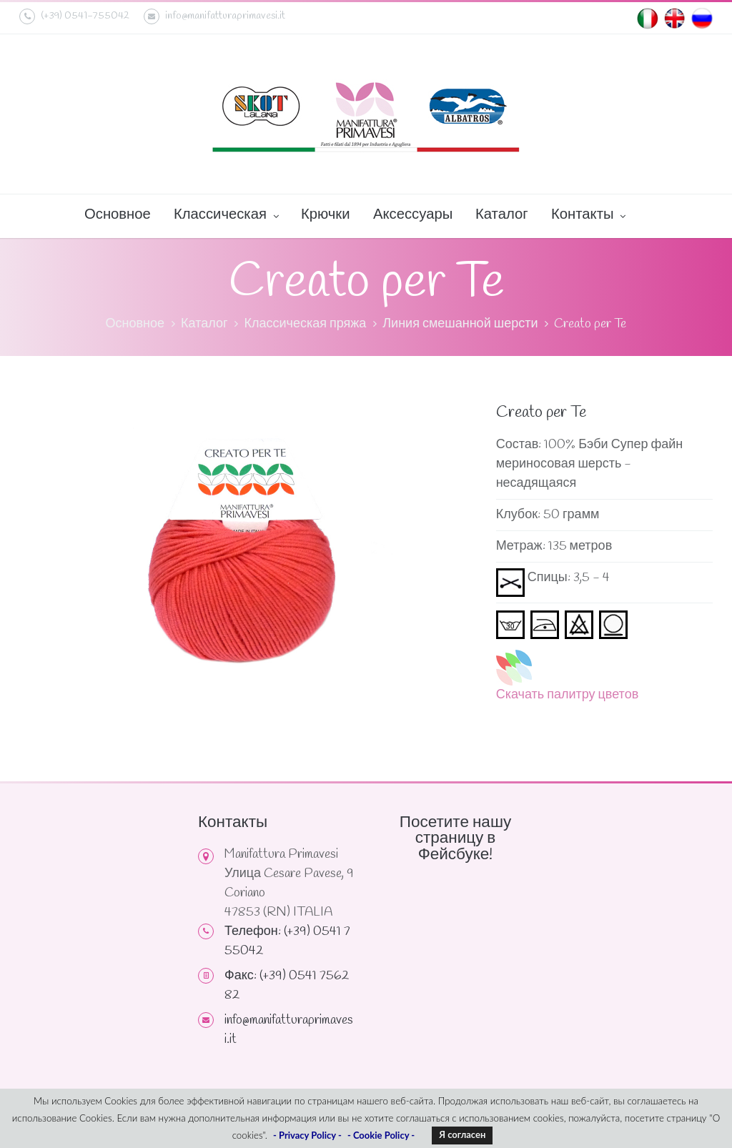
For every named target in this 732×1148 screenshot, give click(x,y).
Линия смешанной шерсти (460, 323)
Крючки (325, 214)
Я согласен (462, 1134)
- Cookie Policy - (381, 1135)
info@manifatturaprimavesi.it (214, 16)
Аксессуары (412, 214)
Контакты (588, 216)
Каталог (501, 214)
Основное (117, 214)
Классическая (226, 216)
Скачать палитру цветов (567, 694)
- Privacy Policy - (307, 1135)
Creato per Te (590, 323)
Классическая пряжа (305, 323)
